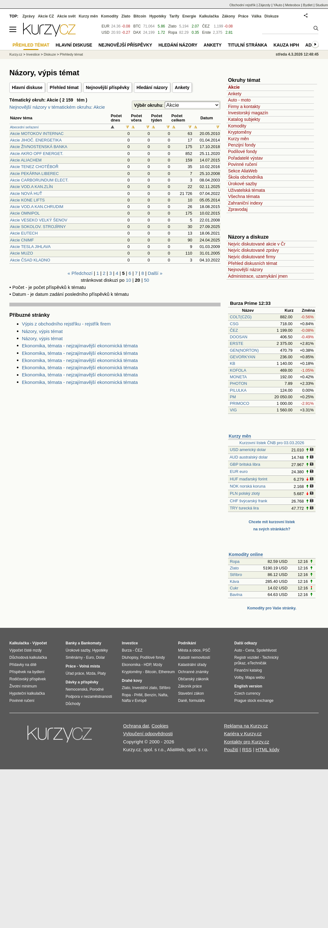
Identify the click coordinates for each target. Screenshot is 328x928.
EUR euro (239, 471)
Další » (155, 273)
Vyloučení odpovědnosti (148, 733)
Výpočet (39, 643)
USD (105, 32)
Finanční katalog (248, 670)
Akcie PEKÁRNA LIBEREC (34, 173)
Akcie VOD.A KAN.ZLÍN (31, 186)
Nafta (162, 695)
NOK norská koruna (248, 486)
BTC (137, 26)
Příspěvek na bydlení (26, 672)
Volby (238, 677)
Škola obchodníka (245, 177)
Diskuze (272, 16)
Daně (182, 700)
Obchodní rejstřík (243, 5)
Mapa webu (255, 677)
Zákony (228, 16)
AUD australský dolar (249, 457)
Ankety (182, 87)
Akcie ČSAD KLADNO (30, 260)
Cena (249, 650)
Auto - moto (239, 99)
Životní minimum (23, 686)
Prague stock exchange (253, 700)
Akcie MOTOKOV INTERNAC (37, 133)
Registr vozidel (246, 657)
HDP (147, 665)
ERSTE (236, 343)
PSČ (207, 650)
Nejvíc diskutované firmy (252, 256)
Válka (256, 16)
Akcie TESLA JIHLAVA (30, 246)
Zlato (234, 568)
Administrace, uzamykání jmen (258, 276)
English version (248, 686)
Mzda (90, 673)
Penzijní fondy (242, 144)
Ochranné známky (193, 672)
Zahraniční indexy (245, 203)
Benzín (150, 695)
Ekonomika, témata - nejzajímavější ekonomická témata (80, 345)
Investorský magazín (248, 112)
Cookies (160, 725)
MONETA (238, 377)
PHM (138, 695)
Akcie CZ (46, 16)
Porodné (97, 689)
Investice (33, 54)
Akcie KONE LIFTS (27, 200)
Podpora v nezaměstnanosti (89, 696)
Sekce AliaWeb (242, 170)
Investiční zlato (144, 688)
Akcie (234, 87)
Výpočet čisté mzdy (25, 650)
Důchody (73, 704)
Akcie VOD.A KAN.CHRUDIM (36, 206)
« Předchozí (79, 273)
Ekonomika (131, 665)
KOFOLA (238, 370)
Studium (322, 5)
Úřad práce (75, 673)
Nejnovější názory (245, 269)
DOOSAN (238, 337)
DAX (137, 32)
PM (233, 397)
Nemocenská (76, 689)
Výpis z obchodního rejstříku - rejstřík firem (66, 323)
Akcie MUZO (21, 253)
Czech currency (247, 693)
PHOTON (238, 383)
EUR (105, 26)
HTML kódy (267, 749)
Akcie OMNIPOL (25, 213)
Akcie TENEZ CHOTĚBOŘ (34, 166)
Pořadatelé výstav (245, 158)
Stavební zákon (191, 693)
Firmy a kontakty (244, 106)
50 (146, 280)
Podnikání (187, 643)
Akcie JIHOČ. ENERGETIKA (36, 140)
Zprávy (28, 16)
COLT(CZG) (241, 317)
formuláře (197, 700)
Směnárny (74, 657)
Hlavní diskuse (27, 87)
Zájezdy (264, 5)
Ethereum (166, 672)
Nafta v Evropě (134, 700)
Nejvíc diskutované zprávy (253, 250)
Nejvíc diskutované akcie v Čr (257, 243)
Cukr (234, 588)
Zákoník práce (190, 686)
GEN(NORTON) (244, 350)
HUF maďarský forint (248, 479)
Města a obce (189, 650)
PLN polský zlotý (245, 493)
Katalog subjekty (244, 119)
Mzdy (157, 665)
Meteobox (292, 5)
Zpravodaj (237, 209)
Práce (243, 16)
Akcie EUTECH (24, 233)
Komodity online (246, 554)
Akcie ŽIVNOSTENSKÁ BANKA (38, 146)
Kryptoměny (239, 132)
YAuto (277, 5)
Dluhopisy (130, 657)
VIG (233, 410)
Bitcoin (139, 16)
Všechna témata (244, 196)
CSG (234, 323)
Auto (238, 650)
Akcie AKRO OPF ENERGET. (36, 153)
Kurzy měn (238, 138)
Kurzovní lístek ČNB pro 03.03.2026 (271, 442)
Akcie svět (66, 16)
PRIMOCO (240, 403)
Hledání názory (152, 87)
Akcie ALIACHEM (26, 160)
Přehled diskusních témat (252, 263)
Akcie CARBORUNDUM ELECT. (39, 180)
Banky (71, 643)
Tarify (174, 16)
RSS (247, 749)
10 (128, 280)
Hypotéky (157, 16)
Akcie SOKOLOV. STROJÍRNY (38, 226)
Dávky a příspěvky (82, 682)
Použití (231, 749)
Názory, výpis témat (42, 331)
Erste (206, 32)
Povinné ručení (242, 164)
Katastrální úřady (192, 665)
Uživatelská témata (246, 190)
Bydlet (308, 5)
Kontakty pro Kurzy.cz (246, 741)
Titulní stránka (247, 44)
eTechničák (257, 663)
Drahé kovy (132, 680)
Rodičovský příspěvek (27, 679)
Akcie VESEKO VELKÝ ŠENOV (38, 220)
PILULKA (238, 390)
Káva (234, 581)
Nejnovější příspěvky (107, 87)
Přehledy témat (71, 54)
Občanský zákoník (193, 679)
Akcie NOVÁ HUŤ (26, 193)
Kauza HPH (286, 44)
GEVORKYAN (242, 357)
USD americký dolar (248, 449)
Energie (189, 16)
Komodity (237, 125)
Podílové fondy (242, 151)
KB (232, 363)
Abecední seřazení (24, 127)
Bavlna (236, 594)
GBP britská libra (245, 464)
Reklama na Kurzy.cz (246, 725)
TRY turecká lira (244, 508)
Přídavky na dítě (23, 665)
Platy (101, 673)
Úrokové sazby (242, 183)
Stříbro (236, 574)
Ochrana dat (136, 725)
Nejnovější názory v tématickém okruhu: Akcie (57, 107)
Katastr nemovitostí (194, 657)
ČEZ (234, 330)
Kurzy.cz (15, 54)
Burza (127, 650)
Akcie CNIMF (22, 240)
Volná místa (89, 666)
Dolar (100, 657)
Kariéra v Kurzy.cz (243, 733)
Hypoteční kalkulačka (27, 693)
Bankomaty (91, 643)
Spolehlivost (266, 650)
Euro (90, 657)
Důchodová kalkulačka (28, 657)
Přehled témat (64, 87)
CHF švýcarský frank (248, 501)
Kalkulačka (209, 16)
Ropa (235, 561)
